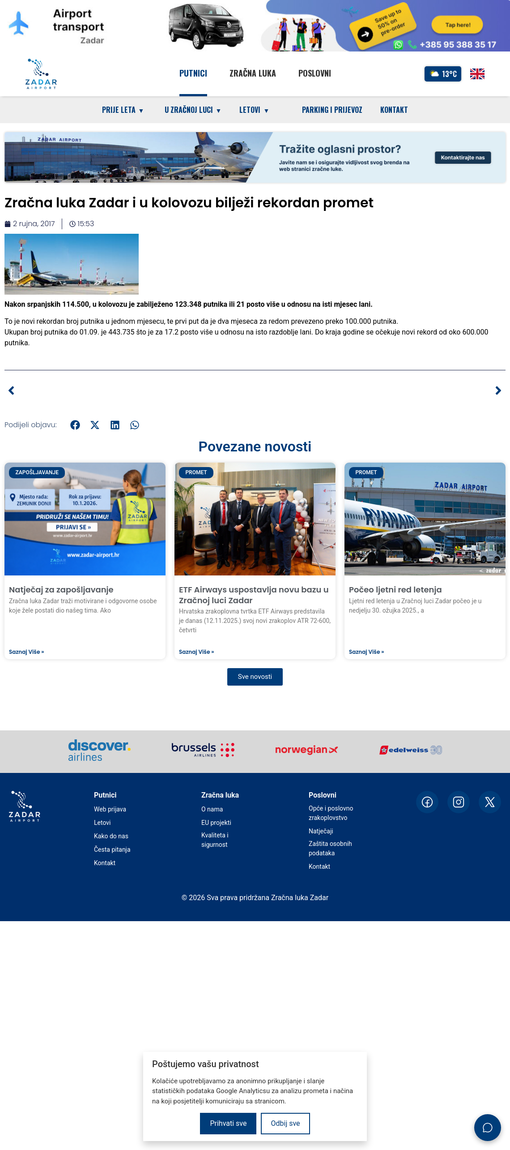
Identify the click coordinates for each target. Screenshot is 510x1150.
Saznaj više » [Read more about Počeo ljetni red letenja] (366, 652)
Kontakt (394, 109)
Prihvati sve (228, 1123)
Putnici (193, 73)
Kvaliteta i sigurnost (215, 840)
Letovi (102, 822)
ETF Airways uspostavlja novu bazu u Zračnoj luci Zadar (254, 594)
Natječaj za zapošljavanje (61, 589)
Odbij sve (285, 1123)
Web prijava (110, 809)
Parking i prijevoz (332, 109)
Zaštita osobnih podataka (330, 848)
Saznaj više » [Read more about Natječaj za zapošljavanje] (26, 652)
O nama (212, 809)
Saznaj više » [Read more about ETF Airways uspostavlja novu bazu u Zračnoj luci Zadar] (196, 652)
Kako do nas (111, 836)
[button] (75, 425)
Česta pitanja (112, 849)
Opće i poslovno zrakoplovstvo (331, 813)
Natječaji (321, 831)
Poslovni (314, 73)
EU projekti (216, 822)
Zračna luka (253, 73)
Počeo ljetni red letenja (395, 589)
